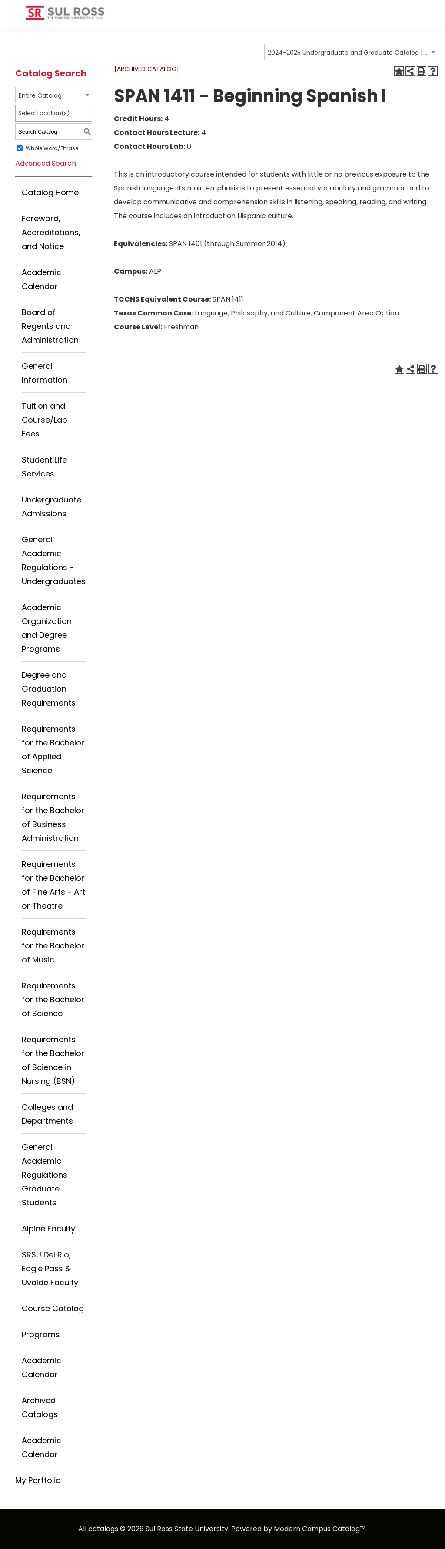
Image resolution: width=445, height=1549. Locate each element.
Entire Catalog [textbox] (40, 95)
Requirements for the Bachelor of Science (53, 999)
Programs (41, 1334)
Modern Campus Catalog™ (319, 1529)
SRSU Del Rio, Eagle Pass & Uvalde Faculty (50, 1268)
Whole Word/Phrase (52, 148)
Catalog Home (50, 192)
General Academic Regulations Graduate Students (44, 1175)
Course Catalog (53, 1308)
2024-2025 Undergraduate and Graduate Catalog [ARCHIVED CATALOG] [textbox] (348, 52)
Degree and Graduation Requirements (49, 688)
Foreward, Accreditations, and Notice (51, 232)
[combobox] (351, 52)
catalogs (103, 1529)
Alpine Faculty (48, 1228)
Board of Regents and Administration (50, 326)
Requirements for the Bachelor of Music (53, 945)
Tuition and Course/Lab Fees (44, 419)
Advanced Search (45, 163)
